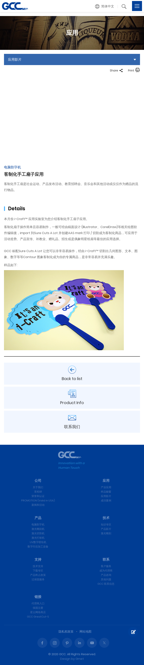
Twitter (104, 643)
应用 (106, 480)
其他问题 (106, 579)
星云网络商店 (38, 612)
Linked (79, 643)
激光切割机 (38, 533)
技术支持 (38, 566)
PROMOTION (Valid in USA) (38, 500)
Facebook (42, 643)
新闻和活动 (38, 505)
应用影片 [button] (15, 59)
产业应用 (106, 487)
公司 (38, 480)
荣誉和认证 (38, 496)
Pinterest (67, 643)
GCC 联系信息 (105, 584)
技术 (106, 517)
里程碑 (38, 492)
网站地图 (85, 631)
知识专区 (106, 524)
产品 (38, 517)
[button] (104, 6)
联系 (106, 559)
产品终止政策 (38, 575)
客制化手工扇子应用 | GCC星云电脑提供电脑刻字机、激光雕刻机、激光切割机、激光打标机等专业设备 (15, 6)
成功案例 (106, 500)
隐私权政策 (66, 631)
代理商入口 (38, 603)
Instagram (55, 643)
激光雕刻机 (38, 529)
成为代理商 (105, 570)
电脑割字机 (38, 524)
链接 (38, 596)
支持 (38, 559)
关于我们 (38, 487)
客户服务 (106, 566)
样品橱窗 (106, 492)
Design (65, 659)
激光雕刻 (106, 533)
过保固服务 (38, 579)
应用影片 (106, 496)
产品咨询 (106, 575)
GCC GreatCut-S (38, 617)
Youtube (92, 643)
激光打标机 (38, 538)
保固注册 (38, 608)
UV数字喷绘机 (38, 542)
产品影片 (106, 529)
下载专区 (38, 570)
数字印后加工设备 (38, 546)
